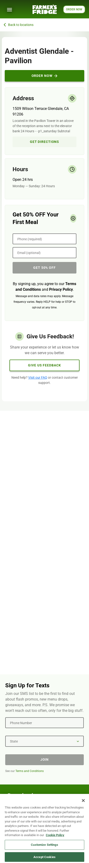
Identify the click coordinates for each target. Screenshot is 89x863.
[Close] (83, 802)
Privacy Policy (61, 289)
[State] (44, 741)
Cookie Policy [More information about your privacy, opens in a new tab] (55, 837)
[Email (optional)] (44, 252)
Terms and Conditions (29, 771)
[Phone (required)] (44, 238)
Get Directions (44, 142)
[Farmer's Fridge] (45, 9)
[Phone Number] (44, 722)
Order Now (45, 76)
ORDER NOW (74, 9)
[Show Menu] (9, 9)
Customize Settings (44, 847)
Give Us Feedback (44, 365)
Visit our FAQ (37, 377)
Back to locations (18, 25)
